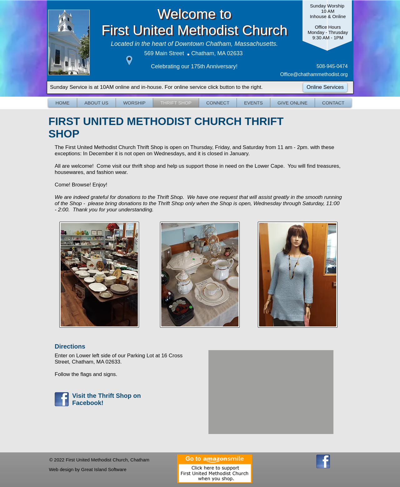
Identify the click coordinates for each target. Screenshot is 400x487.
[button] (96, 102)
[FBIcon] (323, 461)
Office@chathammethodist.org (314, 74)
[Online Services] (325, 87)
